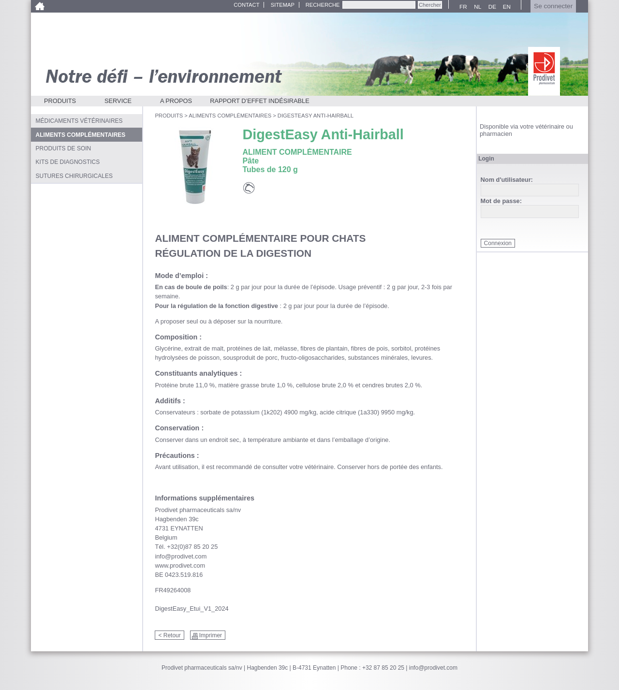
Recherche (323, 5)
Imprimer (210, 635)
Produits (60, 100)
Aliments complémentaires (230, 115)
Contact (246, 5)
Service (118, 100)
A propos (176, 100)
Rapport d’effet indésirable (260, 100)
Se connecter (553, 6)
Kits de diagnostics (68, 162)
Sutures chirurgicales (74, 176)
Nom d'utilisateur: (507, 180)
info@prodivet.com (433, 667)
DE (491, 7)
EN (505, 7)
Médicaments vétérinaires (79, 120)
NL (476, 7)
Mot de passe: (501, 201)
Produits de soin (63, 148)
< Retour (169, 635)
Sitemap (283, 5)
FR (461, 7)
